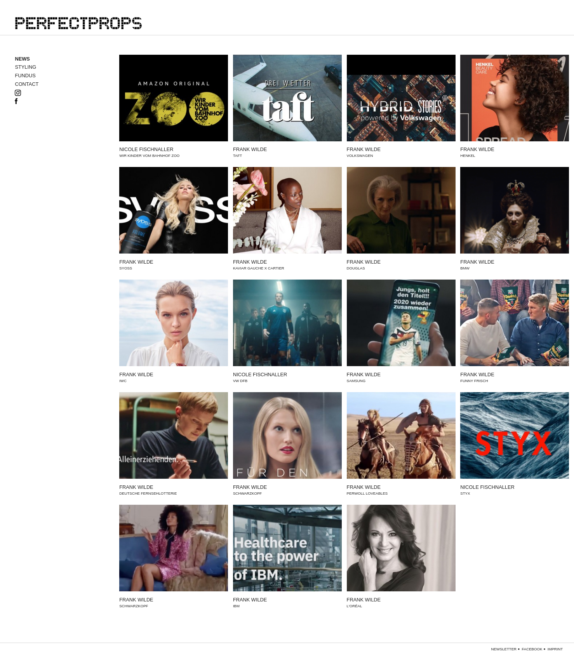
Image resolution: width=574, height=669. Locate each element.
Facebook (532, 649)
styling (25, 67)
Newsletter (504, 649)
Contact (26, 84)
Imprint (555, 649)
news (22, 59)
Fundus (25, 75)
